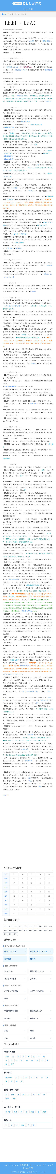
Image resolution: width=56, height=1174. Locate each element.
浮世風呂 (33, 404)
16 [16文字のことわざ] (20, 930)
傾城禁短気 (28, 761)
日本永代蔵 (24, 749)
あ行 (5, 874)
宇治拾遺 (14, 188)
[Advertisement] (28, 831)
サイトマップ (48, 1165)
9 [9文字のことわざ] (35, 926)
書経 (48, 691)
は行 (5, 896)
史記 (29, 778)
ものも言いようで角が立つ (13, 306)
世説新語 (20, 96)
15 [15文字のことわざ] (15, 930)
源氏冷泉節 (46, 41)
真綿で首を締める (10, 386)
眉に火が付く (8, 159)
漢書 (40, 786)
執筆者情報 (24, 1165)
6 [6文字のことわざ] (20, 926)
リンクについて (35, 1165)
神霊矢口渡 (44, 700)
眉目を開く (18, 248)
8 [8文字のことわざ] (31, 926)
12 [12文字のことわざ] (50, 926)
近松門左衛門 (24, 666)
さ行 (5, 883)
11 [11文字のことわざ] (45, 926)
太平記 (31, 191)
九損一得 (33, 291)
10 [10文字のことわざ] (40, 926)
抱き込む (34, 363)
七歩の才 (49, 101)
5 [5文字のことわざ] (15, 926)
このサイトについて (10, 1165)
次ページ (6, 795)
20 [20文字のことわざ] (40, 930)
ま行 (5, 900)
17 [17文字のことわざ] (25, 930)
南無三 (31, 41)
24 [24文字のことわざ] (10, 934)
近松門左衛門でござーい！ (13, 674)
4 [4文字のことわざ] (10, 926)
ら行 (5, 909)
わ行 (5, 913)
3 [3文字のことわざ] (5, 926)
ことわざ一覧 (28, 9)
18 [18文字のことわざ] (30, 930)
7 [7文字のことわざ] (26, 926)
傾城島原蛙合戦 (14, 579)
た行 (5, 887)
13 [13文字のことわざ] (5, 930)
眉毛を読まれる (9, 127)
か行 (5, 878)
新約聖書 (49, 265)
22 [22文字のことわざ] (50, 930)
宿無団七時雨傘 (27, 611)
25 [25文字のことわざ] (15, 934)
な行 (5, 892)
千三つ (38, 703)
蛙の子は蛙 (48, 70)
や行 (5, 905)
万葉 (37, 165)
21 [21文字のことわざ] (45, 930)
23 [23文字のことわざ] (5, 934)
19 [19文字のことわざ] (35, 930)
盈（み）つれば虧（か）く (31, 691)
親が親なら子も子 (12, 67)
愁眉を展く (24, 234)
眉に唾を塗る (25, 121)
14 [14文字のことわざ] (10, 930)
